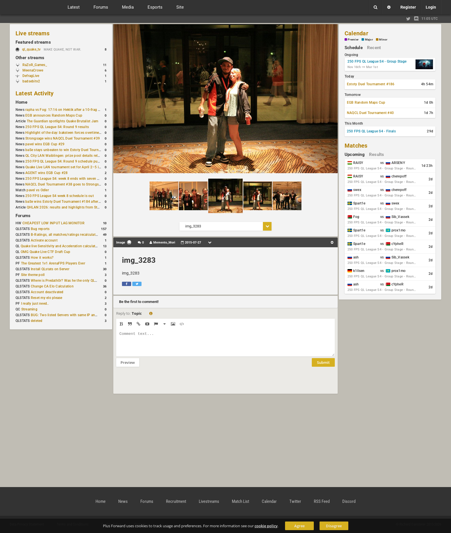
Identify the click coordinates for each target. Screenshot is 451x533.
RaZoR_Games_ (34, 65)
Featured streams (33, 42)
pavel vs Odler (37, 190)
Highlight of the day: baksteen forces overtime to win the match (76, 133)
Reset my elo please (46, 298)
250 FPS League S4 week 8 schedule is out (59, 196)
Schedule (354, 47)
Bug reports (40, 229)
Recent (374, 47)
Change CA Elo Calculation (52, 286)
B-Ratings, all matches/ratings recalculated (65, 235)
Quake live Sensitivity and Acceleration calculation (60, 246)
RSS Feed (322, 501)
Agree (299, 525)
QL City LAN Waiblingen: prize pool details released (66, 156)
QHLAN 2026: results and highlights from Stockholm (69, 207)
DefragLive (30, 76)
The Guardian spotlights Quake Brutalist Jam (62, 121)
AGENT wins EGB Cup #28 (46, 173)
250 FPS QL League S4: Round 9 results (57, 127)
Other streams (30, 57)
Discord (349, 501)
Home (21, 102)
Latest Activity (35, 93)
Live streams (32, 33)
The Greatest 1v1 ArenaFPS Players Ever (53, 263)
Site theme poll (33, 275)
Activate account (44, 240)
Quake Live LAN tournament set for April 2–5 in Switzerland (72, 167)
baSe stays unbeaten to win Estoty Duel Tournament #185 (71, 150)
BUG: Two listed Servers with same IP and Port (68, 315)
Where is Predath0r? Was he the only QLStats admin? (73, 281)
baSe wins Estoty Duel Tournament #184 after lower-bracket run (76, 202)
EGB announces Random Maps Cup (53, 115)
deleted (37, 321)
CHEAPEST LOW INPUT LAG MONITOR (53, 223)
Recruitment (176, 501)
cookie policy (266, 525)
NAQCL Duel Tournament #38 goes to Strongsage (64, 184)
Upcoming (355, 154)
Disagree (334, 525)
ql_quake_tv (31, 49)
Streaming (29, 309)
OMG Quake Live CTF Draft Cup (45, 252)
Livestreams (209, 501)
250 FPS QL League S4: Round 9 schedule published (67, 161)
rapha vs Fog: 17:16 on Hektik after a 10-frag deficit (66, 110)
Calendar (356, 33)
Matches (356, 145)
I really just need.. (35, 304)
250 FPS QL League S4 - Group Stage (376, 61)
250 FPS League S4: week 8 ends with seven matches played (73, 179)
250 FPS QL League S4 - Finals (371, 131)
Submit (323, 366)
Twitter (295, 501)
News (123, 501)
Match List (240, 501)
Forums (23, 215)
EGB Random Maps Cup (366, 103)
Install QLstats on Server (50, 269)
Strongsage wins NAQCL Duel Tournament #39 (62, 138)
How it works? (42, 258)
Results (376, 154)
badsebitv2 (31, 81)
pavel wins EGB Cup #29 (44, 144)
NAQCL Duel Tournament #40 (370, 113)
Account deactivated (47, 292)
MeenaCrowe (32, 70)
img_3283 (139, 260)
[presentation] (160, 384)
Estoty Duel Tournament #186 (370, 84)
